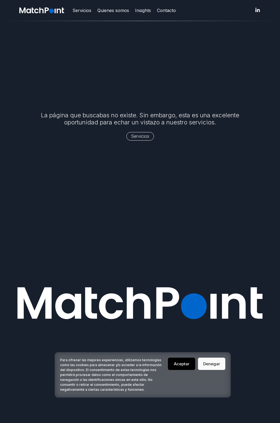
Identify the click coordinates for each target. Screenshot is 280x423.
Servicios (81, 10)
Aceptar (181, 363)
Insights (143, 10)
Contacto (166, 10)
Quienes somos (113, 10)
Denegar (211, 363)
